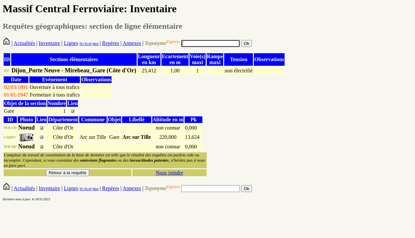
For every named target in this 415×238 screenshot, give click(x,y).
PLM (87, 44)
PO (82, 44)
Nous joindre (169, 173)
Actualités (24, 43)
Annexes (131, 43)
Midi (95, 44)
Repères (110, 43)
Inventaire (49, 43)
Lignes (71, 43)
